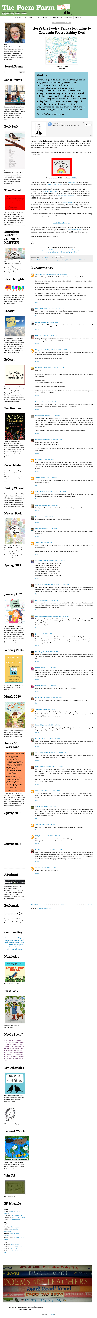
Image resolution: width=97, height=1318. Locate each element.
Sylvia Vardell (39, 790)
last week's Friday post (49, 191)
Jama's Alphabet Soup (74, 230)
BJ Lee (37, 336)
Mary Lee (38, 505)
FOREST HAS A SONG (54, 185)
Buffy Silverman (16, 1249)
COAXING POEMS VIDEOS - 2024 (61, 17)
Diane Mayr (39, 652)
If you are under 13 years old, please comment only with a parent (62, 250)
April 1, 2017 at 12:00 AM (49, 867)
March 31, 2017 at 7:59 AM (47, 634)
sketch (77, 260)
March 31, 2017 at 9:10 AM (49, 709)
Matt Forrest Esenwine (42, 491)
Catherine (38, 402)
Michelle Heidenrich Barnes (44, 584)
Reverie (14, 1225)
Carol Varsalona (40, 850)
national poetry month (56, 260)
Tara (36, 824)
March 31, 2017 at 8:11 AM (51, 652)
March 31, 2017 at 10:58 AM (54, 766)
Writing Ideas (82, 260)
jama (36, 634)
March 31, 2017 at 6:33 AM (58, 491)
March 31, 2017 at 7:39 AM (61, 584)
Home (62, 904)
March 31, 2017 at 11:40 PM (54, 850)
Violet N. (38, 709)
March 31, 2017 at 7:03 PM (52, 836)
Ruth (36, 517)
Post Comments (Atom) (45, 908)
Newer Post (34, 904)
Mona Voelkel (15, 1244)
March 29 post (72, 182)
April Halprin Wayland (42, 274)
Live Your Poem (15, 1219)
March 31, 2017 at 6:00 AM (50, 402)
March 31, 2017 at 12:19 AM (56, 308)
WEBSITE (18, 17)
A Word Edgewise (16, 1247)
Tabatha (37, 477)
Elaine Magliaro (40, 766)
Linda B (37, 322)
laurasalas (38, 528)
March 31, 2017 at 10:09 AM (52, 739)
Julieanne (38, 867)
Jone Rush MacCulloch (17, 1215)
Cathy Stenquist (15, 1227)
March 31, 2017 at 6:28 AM (49, 477)
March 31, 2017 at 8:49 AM (54, 697)
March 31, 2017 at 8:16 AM (49, 685)
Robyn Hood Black (41, 308)
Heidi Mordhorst (40, 439)
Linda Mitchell (39, 415)
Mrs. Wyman (39, 806)
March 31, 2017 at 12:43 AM (48, 336)
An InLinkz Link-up (61, 223)
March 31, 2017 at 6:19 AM (46, 459)
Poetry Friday (67, 202)
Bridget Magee (39, 725)
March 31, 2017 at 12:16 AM (58, 274)
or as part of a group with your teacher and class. (61, 252)
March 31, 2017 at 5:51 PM (52, 806)
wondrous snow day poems (65, 196)
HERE (74, 178)
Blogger (52, 1314)
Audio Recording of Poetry (42, 260)
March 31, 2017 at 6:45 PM (47, 824)
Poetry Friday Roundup (68, 260)
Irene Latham (39, 600)
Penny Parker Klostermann (43, 616)
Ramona (37, 667)
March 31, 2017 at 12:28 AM (49, 322)
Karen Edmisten (40, 697)
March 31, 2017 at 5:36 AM (56, 367)
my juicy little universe (18, 1217)
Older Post (89, 904)
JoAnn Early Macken (42, 752)
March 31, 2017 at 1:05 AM (59, 350)
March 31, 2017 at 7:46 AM (52, 600)
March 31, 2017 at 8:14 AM (49, 667)
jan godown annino (41, 367)
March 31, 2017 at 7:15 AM (52, 542)
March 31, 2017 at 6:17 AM (54, 439)
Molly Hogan (39, 836)
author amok (39, 542)
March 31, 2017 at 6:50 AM (50, 505)
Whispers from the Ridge (43, 350)
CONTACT (78, 17)
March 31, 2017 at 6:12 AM (53, 415)
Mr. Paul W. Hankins (41, 560)
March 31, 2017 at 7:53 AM (61, 616)
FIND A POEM (28, 17)
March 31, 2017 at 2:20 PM (52, 790)
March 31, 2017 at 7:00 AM (47, 517)
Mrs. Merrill (39, 739)
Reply (37, 302)
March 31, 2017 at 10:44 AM (57, 752)
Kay (36, 459)
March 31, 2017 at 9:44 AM (53, 725)
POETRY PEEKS (42, 17)
